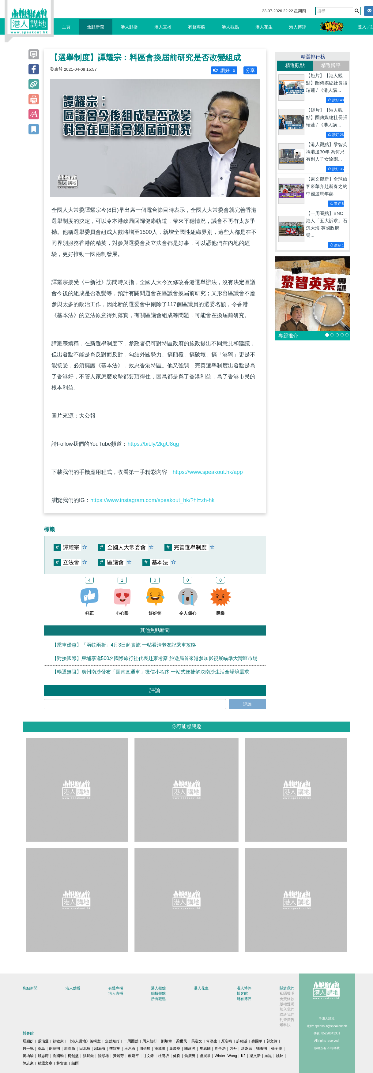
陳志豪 (28, 1063)
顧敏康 (58, 1041)
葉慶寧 (174, 1048)
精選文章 (45, 1063)
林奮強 (61, 1063)
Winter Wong (226, 1056)
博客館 (242, 993)
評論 (247, 704)
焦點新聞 (95, 26)
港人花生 (264, 26)
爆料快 (285, 1025)
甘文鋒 (148, 1056)
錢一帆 (28, 1048)
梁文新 (255, 1056)
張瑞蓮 (43, 1041)
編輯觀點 (158, 993)
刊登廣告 (287, 1020)
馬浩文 (196, 1041)
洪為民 (246, 1048)
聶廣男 (189, 1056)
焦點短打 (112, 1041)
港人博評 (297, 26)
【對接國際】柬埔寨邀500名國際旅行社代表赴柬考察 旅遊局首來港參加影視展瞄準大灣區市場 (155, 658)
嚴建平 (133, 1056)
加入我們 (287, 1009)
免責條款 (287, 999)
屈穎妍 (28, 1041)
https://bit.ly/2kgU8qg (153, 444)
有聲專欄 (196, 26)
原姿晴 (226, 1041)
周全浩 (220, 1048)
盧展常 (205, 1056)
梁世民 (181, 1041)
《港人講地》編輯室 (84, 1041)
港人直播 (162, 26)
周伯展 (144, 1048)
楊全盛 (276, 1048)
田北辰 (84, 1048)
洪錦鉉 (88, 1056)
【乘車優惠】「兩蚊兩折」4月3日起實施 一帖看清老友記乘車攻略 (124, 644)
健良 (176, 1056)
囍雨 (75, 1063)
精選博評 (331, 65)
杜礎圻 (163, 1056)
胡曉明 (54, 1048)
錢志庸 (43, 1056)
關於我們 (287, 988)
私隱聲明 (287, 993)
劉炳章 (166, 1041)
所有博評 (244, 999)
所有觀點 (158, 999)
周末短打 (149, 1041)
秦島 (41, 1048)
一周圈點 (131, 1041)
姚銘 (279, 1056)
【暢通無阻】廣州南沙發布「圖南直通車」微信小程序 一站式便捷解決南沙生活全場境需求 (150, 671)
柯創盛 (73, 1056)
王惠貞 (129, 1048)
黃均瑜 (28, 1056)
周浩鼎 (69, 1048)
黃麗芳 (118, 1056)
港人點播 (129, 26)
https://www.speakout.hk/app (208, 472)
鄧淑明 (261, 1048)
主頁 (66, 26)
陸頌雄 (103, 1056)
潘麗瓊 (159, 1048)
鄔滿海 (99, 1048)
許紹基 (241, 1041)
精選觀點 (295, 65)
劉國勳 (58, 1056)
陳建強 (189, 1048)
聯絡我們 (287, 1014)
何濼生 (211, 1041)
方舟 (233, 1048)
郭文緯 (271, 1041)
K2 (243, 1056)
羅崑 (268, 1056)
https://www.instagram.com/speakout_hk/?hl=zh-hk (152, 500)
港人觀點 (230, 26)
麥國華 (256, 1041)
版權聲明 (287, 1004)
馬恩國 (205, 1048)
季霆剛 (114, 1048)
